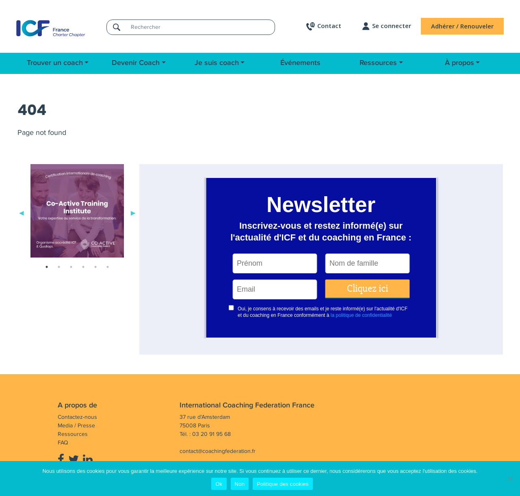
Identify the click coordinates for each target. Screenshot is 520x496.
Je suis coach (217, 63)
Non (240, 484)
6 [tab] (108, 267)
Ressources (378, 63)
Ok (218, 484)
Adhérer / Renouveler (462, 26)
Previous (21, 212)
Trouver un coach (55, 63)
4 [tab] (83, 267)
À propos (459, 63)
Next (133, 212)
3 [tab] (71, 267)
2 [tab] (59, 267)
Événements (300, 63)
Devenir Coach (136, 63)
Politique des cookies (282, 484)
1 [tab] (47, 267)
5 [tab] (95, 267)
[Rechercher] (200, 27)
